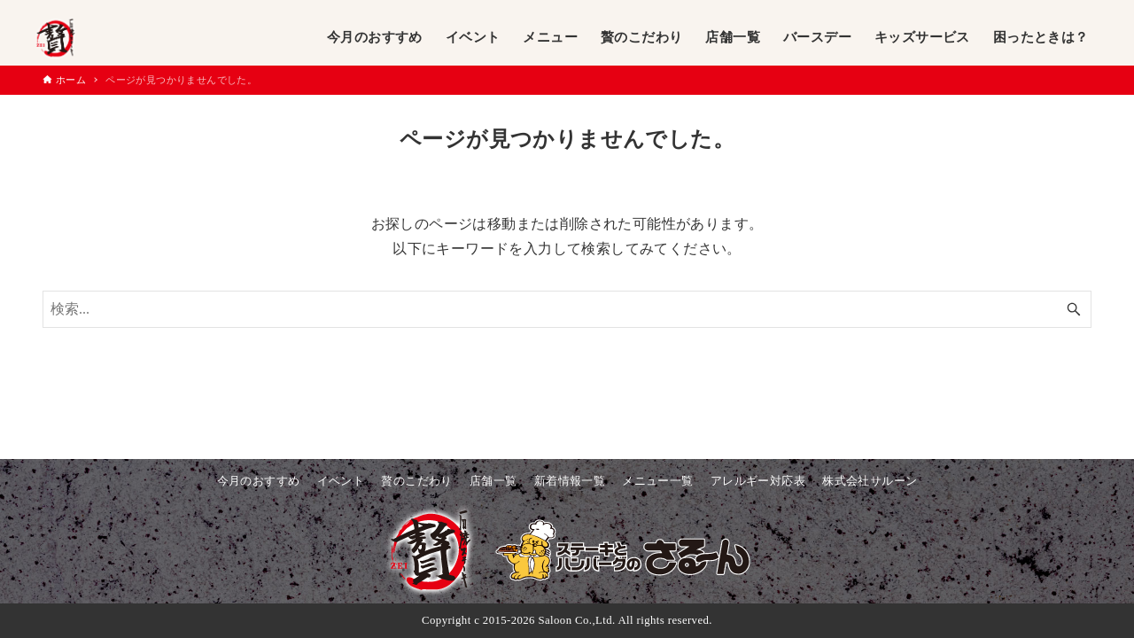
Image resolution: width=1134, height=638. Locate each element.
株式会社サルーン (869, 481)
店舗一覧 (493, 481)
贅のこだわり (416, 481)
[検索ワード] (567, 309)
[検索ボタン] (1073, 309)
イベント (341, 481)
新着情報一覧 (569, 481)
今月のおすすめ (258, 481)
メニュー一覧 (657, 481)
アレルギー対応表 (758, 481)
